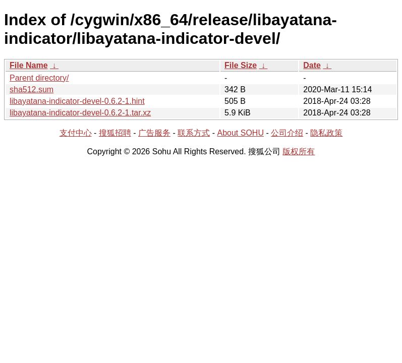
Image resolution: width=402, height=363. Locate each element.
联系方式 (194, 133)
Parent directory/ (39, 78)
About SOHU (240, 133)
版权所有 (298, 151)
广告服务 (154, 133)
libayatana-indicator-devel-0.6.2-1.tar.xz (80, 112)
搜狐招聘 (115, 133)
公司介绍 (287, 133)
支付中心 (76, 133)
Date (312, 65)
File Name (29, 65)
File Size (240, 65)
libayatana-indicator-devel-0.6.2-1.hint (77, 101)
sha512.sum (31, 89)
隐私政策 (326, 133)
